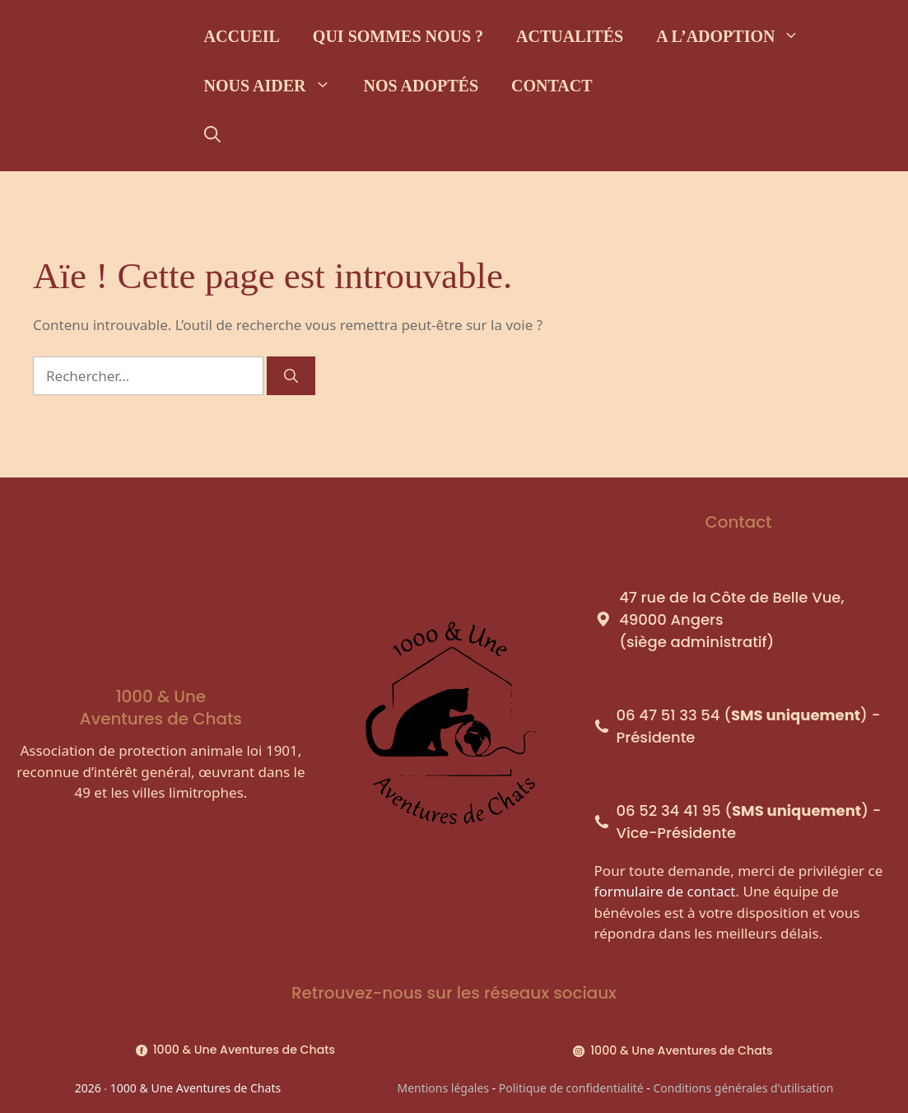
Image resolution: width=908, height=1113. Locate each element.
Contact (552, 86)
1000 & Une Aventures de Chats (244, 1049)
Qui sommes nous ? (398, 36)
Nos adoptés (421, 86)
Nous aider (275, 85)
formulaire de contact (665, 891)
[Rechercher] (291, 376)
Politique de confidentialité (571, 1088)
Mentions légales (443, 1088)
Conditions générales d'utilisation (744, 1088)
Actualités (569, 36)
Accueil (242, 36)
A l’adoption (736, 36)
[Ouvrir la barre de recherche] (212, 135)
